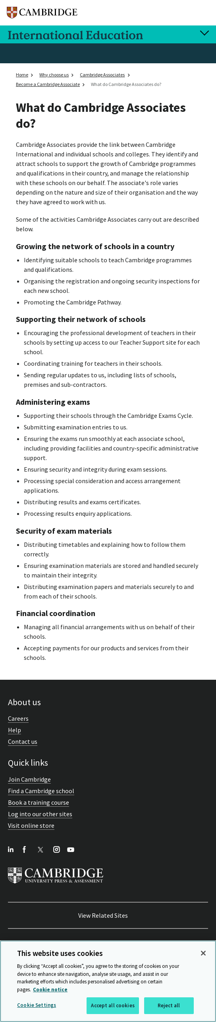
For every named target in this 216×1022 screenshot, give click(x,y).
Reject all (169, 1005)
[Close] (203, 953)
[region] (108, 981)
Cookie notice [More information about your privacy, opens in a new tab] (50, 989)
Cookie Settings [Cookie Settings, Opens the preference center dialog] (36, 1005)
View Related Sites (103, 915)
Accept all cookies (112, 1005)
